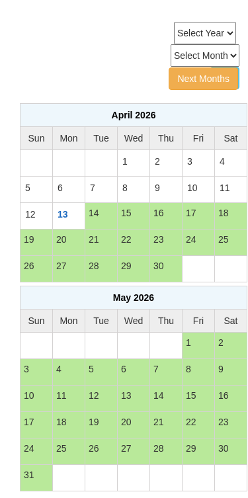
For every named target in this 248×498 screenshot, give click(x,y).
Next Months (203, 78)
